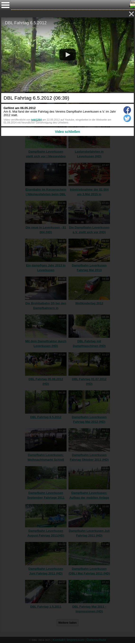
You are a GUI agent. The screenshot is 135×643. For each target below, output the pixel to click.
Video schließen (67, 132)
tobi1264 (36, 119)
